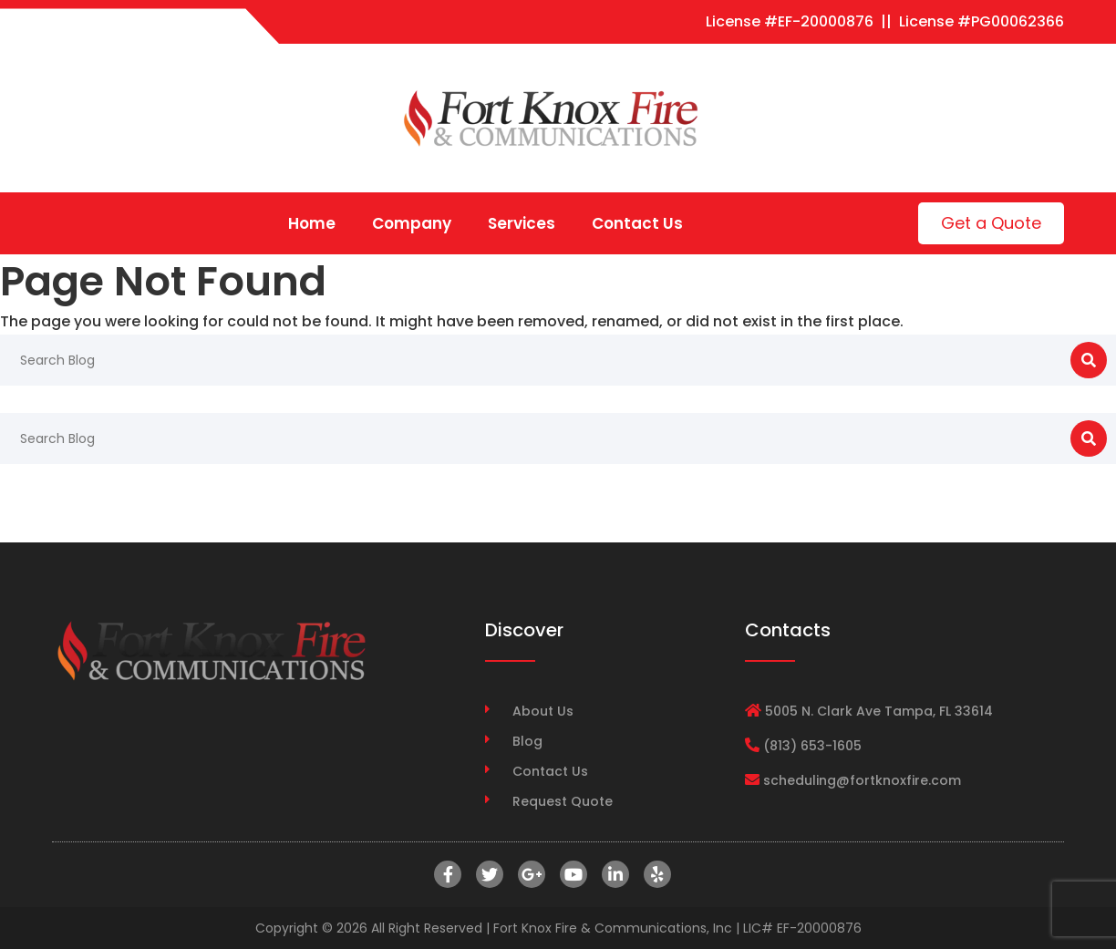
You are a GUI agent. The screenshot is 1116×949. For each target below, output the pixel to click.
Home (312, 223)
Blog (527, 741)
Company (411, 223)
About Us (543, 711)
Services (521, 223)
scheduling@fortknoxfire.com (862, 780)
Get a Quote (991, 222)
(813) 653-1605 (812, 746)
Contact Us (637, 223)
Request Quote (562, 801)
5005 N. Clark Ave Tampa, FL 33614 (879, 711)
